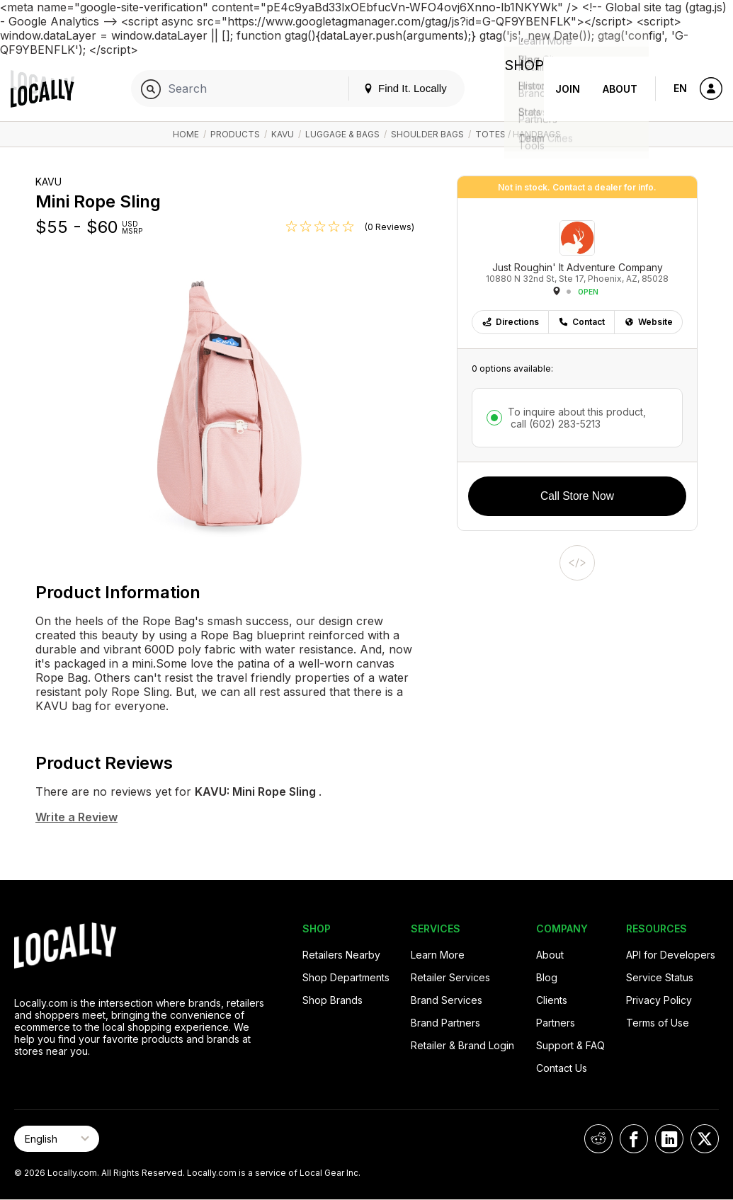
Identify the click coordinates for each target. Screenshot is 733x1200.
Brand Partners (445, 1023)
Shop (518, 89)
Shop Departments (346, 977)
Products (235, 134)
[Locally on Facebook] (634, 1138)
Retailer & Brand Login (462, 1045)
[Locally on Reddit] (598, 1138)
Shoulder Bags (427, 134)
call (554, 424)
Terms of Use (657, 1023)
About (620, 89)
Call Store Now (577, 496)
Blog (546, 977)
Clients (551, 1000)
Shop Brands (332, 1000)
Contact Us (561, 1068)
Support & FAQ (570, 1045)
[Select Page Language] (56, 1139)
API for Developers (670, 955)
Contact (581, 321)
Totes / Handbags (518, 134)
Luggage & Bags (342, 134)
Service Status (659, 977)
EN (680, 88)
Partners (555, 1023)
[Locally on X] (705, 1138)
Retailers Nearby (341, 955)
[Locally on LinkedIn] (669, 1138)
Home (186, 134)
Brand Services (446, 1000)
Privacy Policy (659, 1000)
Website (648, 321)
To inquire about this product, (577, 418)
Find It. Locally (394, 88)
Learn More (438, 955)
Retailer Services (450, 977)
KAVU (282, 134)
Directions (510, 321)
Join (567, 89)
